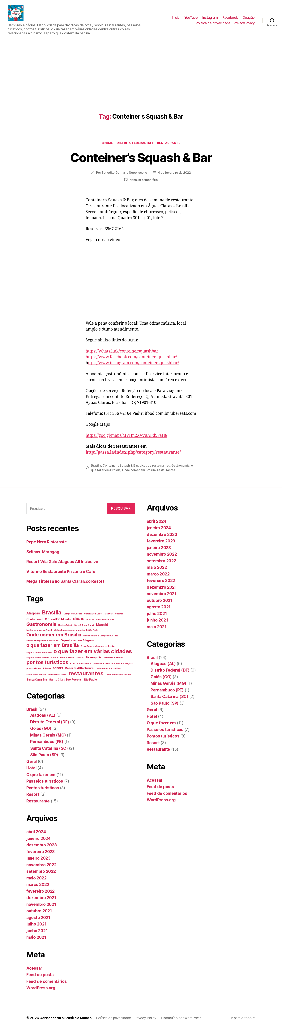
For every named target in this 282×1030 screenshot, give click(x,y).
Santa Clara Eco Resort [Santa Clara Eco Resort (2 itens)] (65, 681)
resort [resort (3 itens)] (58, 669)
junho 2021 (37, 932)
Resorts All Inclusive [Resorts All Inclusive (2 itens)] (79, 669)
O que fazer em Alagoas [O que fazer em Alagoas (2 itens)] (77, 641)
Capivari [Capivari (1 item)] (109, 615)
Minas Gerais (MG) (48, 736)
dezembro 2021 (41, 899)
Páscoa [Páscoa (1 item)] (47, 670)
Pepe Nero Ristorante (46, 543)
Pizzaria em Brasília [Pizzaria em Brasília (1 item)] (113, 659)
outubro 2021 (39, 912)
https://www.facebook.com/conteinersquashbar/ (131, 358)
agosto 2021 (38, 919)
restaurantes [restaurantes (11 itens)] (85, 674)
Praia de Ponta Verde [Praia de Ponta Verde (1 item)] (80, 665)
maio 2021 (36, 938)
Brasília (96, 466)
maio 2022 (36, 879)
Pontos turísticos (42, 789)
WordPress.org (40, 989)
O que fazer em (40, 776)
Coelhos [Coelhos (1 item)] (119, 615)
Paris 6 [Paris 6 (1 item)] (54, 659)
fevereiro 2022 (40, 892)
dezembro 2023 (41, 846)
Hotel (31, 769)
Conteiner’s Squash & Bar (141, 158)
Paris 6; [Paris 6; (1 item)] (79, 659)
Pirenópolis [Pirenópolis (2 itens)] (93, 658)
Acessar (34, 969)
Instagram (210, 18)
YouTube (191, 18)
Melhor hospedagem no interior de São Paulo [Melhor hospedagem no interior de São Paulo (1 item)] (76, 631)
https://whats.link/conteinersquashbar (122, 352)
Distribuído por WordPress (181, 1019)
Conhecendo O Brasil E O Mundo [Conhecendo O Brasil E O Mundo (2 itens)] (48, 620)
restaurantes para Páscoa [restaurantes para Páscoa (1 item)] (118, 676)
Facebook (230, 18)
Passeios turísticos (44, 782)
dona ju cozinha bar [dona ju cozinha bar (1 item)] (105, 621)
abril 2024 (36, 833)
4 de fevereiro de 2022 (174, 174)
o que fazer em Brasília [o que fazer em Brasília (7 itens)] (52, 646)
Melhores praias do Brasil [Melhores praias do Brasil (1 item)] (39, 631)
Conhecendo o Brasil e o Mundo (65, 1019)
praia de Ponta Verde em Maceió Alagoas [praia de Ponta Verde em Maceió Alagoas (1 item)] (113, 665)
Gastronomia (180, 466)
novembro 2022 (41, 866)
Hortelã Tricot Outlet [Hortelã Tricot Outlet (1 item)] (84, 626)
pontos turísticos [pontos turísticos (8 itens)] (47, 664)
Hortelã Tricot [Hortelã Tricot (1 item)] (65, 626)
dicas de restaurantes (154, 466)
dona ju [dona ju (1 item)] (89, 621)
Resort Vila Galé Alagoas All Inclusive (62, 563)
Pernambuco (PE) (46, 743)
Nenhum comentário (144, 181)
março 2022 (37, 885)
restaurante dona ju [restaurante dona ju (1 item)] (36, 676)
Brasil (107, 144)
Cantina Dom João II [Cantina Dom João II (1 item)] (93, 615)
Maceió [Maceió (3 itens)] (102, 626)
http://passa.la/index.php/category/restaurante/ (133, 453)
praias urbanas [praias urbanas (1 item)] (33, 670)
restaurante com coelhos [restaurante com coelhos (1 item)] (108, 670)
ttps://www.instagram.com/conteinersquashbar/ (133, 364)
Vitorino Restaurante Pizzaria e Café (60, 573)
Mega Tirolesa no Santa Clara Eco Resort (65, 582)
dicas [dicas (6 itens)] (78, 620)
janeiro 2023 (38, 859)
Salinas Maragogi (43, 553)
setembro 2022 (41, 872)
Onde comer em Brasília (139, 471)
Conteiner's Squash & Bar (120, 466)
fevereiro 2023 (40, 853)
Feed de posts (40, 976)
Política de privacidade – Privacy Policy (225, 24)
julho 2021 (36, 925)
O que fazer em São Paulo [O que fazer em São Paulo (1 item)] (39, 654)
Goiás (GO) (40, 729)
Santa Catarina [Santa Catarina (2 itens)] (36, 681)
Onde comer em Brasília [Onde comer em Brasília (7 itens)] (53, 636)
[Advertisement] (141, 70)
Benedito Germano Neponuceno (124, 174)
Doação (249, 18)
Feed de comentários (46, 982)
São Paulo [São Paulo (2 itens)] (90, 681)
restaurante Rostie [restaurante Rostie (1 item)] (57, 676)
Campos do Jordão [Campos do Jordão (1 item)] (72, 615)
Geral (31, 762)
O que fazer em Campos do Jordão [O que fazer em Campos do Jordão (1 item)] (98, 647)
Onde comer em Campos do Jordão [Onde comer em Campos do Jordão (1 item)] (100, 637)
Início (176, 18)
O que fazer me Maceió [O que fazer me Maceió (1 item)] (37, 659)
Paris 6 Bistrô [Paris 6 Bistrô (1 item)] (67, 659)
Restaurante (168, 144)
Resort (32, 795)
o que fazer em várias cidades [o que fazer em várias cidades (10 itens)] (92, 652)
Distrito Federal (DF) (135, 144)
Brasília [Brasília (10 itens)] (52, 614)
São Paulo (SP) (44, 756)
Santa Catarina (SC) (49, 749)
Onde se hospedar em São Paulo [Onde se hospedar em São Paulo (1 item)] (42, 642)
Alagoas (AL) (42, 716)
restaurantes (166, 471)
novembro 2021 (41, 905)
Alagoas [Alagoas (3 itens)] (33, 615)
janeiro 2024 (38, 839)
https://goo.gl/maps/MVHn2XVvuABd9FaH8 (126, 436)
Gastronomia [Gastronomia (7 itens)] (41, 625)
